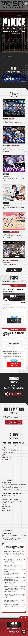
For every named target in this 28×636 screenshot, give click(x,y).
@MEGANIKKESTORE (12, 554)
